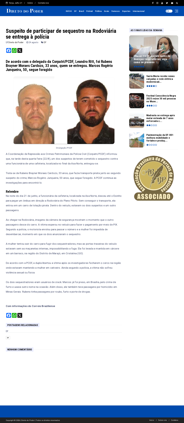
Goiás (106, 11)
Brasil (81, 11)
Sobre (30, 3)
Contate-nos (43, 3)
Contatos (174, 420)
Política (98, 11)
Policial (89, 11)
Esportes (126, 11)
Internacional (138, 11)
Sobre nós (162, 420)
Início (151, 420)
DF (75, 11)
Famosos (115, 11)
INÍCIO (69, 11)
